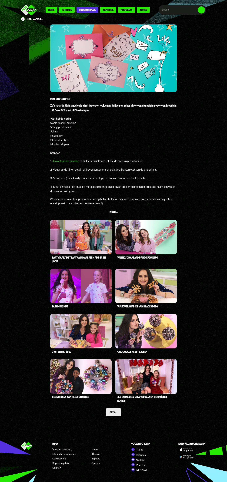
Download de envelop (66, 161)
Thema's (96, 453)
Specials (96, 463)
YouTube (138, 460)
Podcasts (127, 10)
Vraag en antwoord (62, 449)
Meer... (113, 412)
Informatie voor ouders (64, 453)
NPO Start (139, 470)
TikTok (137, 449)
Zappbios (108, 10)
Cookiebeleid (59, 458)
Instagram (138, 454)
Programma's (87, 10)
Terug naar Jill (34, 19)
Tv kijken (67, 10)
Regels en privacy (61, 463)
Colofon (56, 467)
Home (51, 10)
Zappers (96, 458)
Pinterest (138, 465)
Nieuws (96, 449)
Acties (143, 10)
